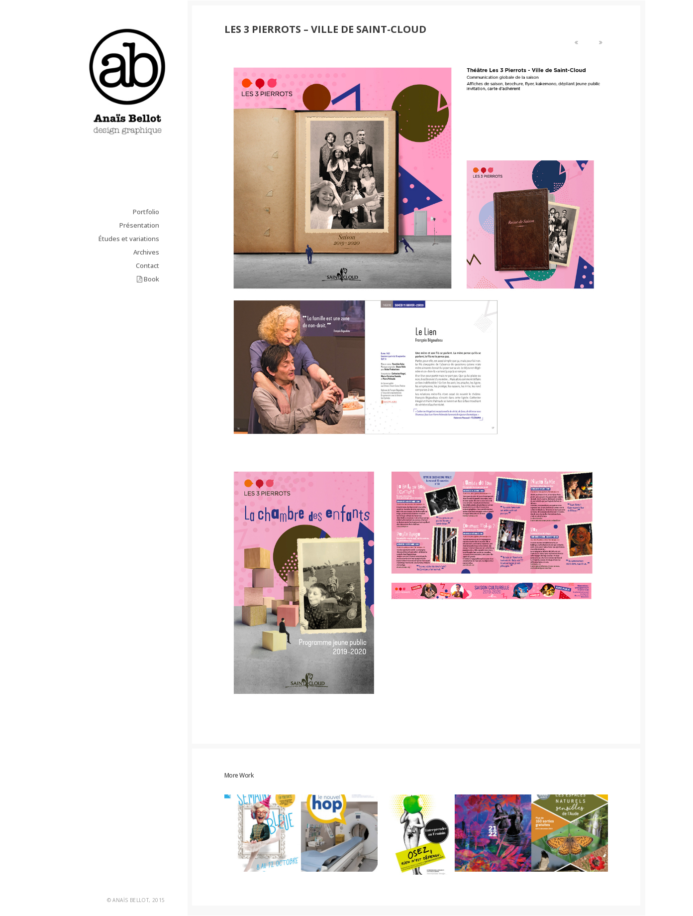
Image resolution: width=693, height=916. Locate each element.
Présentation (139, 225)
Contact (147, 265)
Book (148, 278)
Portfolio (146, 211)
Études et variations (129, 238)
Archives (146, 252)
